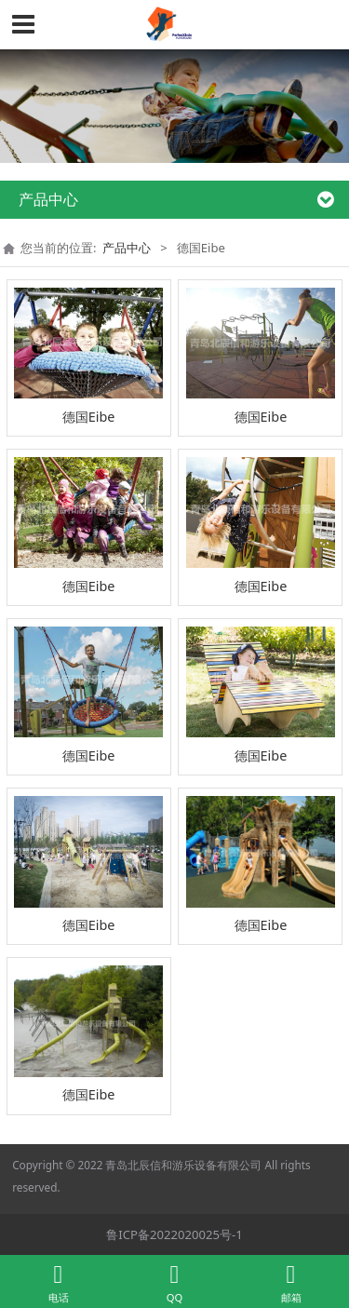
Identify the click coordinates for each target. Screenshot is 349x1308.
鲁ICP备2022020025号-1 (174, 1234)
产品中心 (126, 247)
